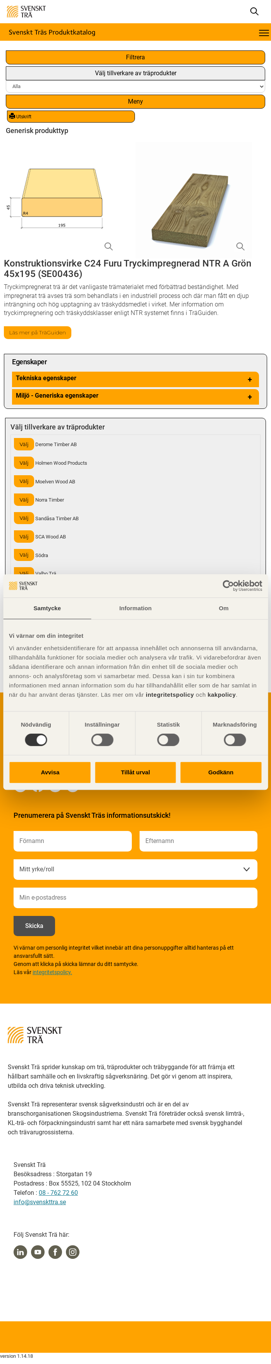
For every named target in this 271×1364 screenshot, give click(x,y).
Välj (23, 444)
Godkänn (220, 772)
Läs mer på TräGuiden (37, 332)
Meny (135, 101)
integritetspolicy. (52, 972)
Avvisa (50, 772)
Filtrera (135, 57)
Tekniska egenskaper (135, 379)
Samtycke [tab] (47, 608)
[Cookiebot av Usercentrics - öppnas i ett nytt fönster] (228, 586)
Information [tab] (135, 608)
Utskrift (20, 116)
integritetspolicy (169, 694)
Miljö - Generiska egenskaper (135, 397)
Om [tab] (224, 608)
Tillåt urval (135, 772)
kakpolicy (221, 694)
